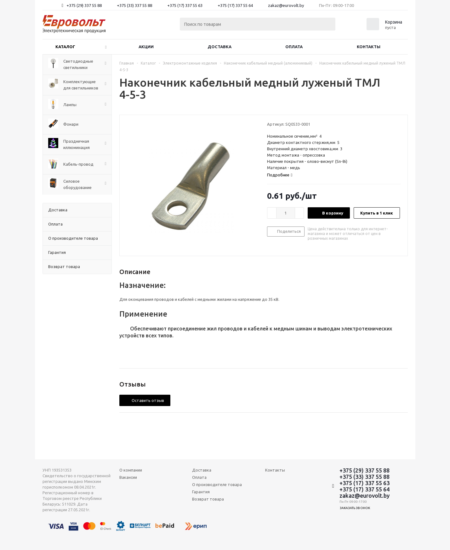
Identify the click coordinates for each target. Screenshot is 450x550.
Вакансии (128, 477)
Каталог (65, 46)
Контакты (368, 46)
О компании (130, 470)
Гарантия (201, 492)
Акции (146, 46)
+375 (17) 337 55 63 (184, 5)
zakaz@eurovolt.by (286, 5)
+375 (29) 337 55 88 (84, 5)
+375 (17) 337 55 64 (235, 5)
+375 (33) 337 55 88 (134, 5)
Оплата (294, 46)
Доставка (219, 46)
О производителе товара (217, 484)
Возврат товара (208, 499)
